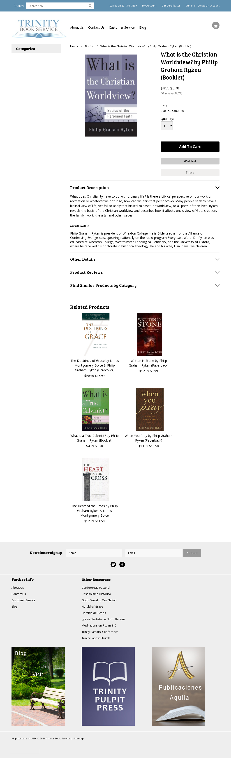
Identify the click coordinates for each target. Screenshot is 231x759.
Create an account (208, 5)
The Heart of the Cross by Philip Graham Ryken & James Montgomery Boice (94, 509)
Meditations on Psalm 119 (101, 625)
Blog (142, 27)
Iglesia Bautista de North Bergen (105, 619)
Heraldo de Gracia (95, 612)
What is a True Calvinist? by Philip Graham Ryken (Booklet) (94, 436)
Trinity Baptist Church (97, 638)
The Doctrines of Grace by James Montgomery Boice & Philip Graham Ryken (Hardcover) (94, 364)
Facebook (122, 563)
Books (89, 46)
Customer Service (122, 27)
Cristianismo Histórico (98, 593)
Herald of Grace (93, 606)
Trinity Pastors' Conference (101, 632)
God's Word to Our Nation (101, 599)
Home (74, 46)
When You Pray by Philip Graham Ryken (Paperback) (149, 436)
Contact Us (96, 27)
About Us (77, 27)
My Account (149, 5)
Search (19, 6)
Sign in (189, 5)
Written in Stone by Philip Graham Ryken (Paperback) (149, 361)
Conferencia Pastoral (97, 586)
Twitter (113, 563)
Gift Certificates (171, 5)
